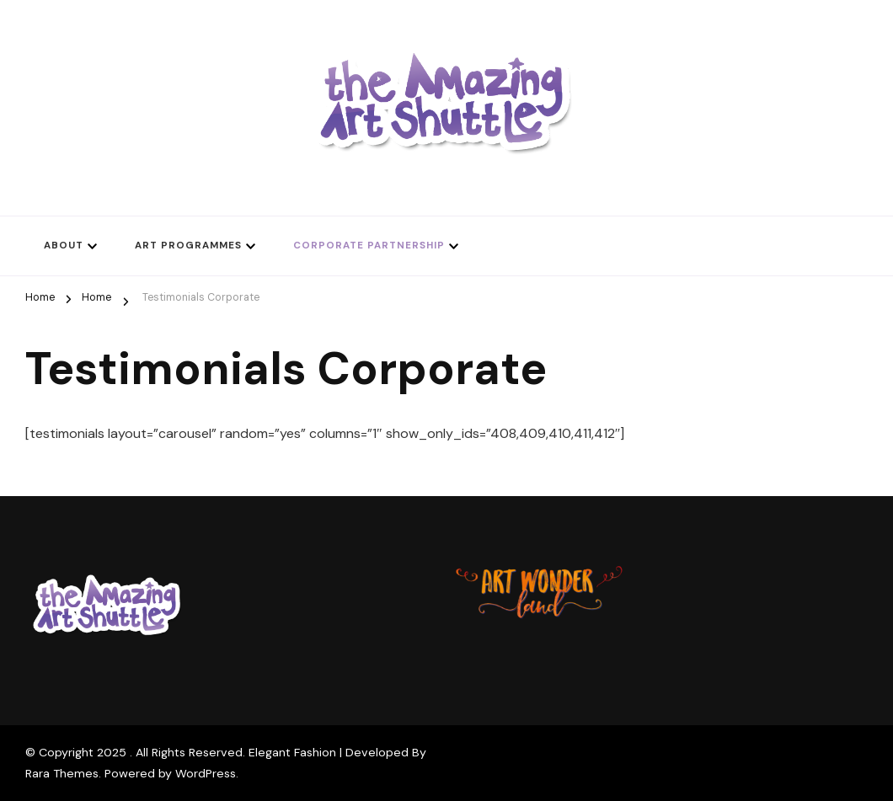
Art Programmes (188, 245)
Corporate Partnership (369, 245)
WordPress (205, 773)
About (63, 245)
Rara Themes (62, 773)
